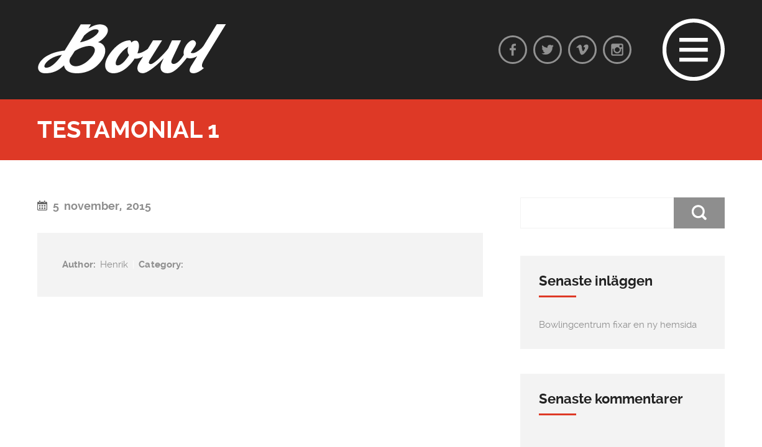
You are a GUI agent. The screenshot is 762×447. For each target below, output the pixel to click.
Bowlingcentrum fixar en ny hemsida (618, 324)
